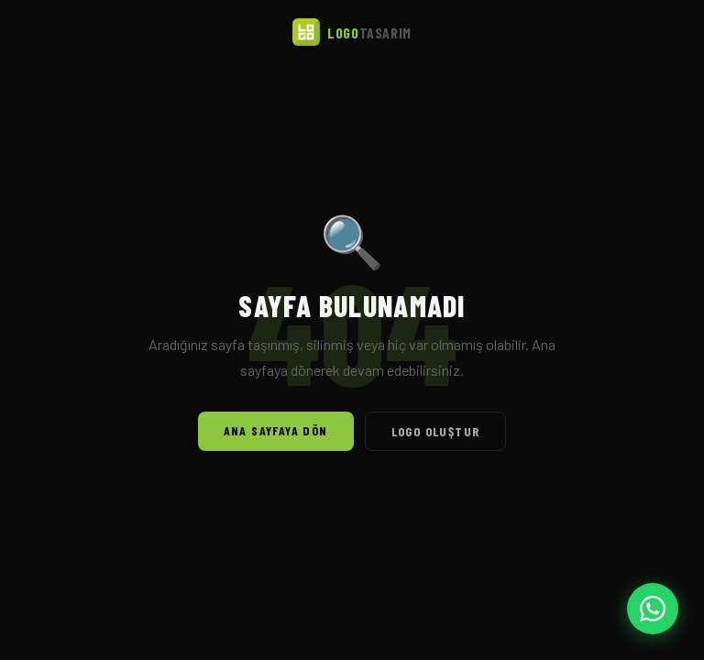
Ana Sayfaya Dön (276, 430)
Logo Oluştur (435, 431)
